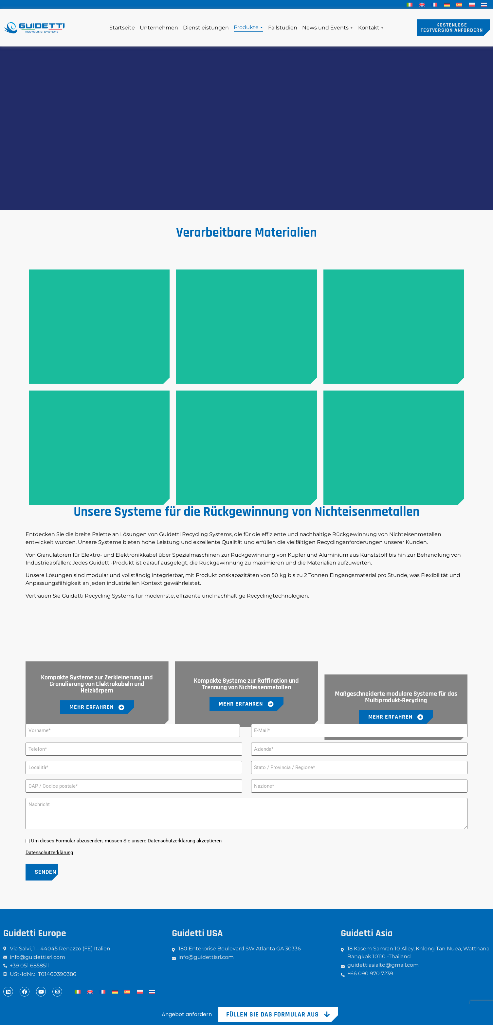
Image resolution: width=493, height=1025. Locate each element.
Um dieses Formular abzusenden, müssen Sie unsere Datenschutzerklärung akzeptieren (126, 840)
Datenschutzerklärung (49, 852)
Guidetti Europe (34, 933)
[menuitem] (409, 4)
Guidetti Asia (367, 933)
